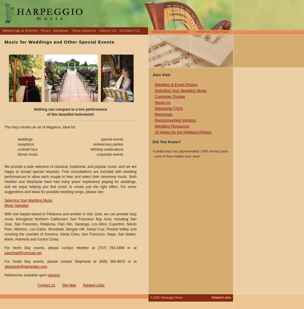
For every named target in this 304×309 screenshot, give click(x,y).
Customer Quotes (170, 96)
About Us (107, 30)
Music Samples (54, 30)
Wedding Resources (172, 126)
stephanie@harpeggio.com (25, 267)
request (53, 275)
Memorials (163, 114)
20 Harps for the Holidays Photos (183, 132)
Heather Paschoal (212, 32)
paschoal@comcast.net (23, 253)
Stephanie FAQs (169, 108)
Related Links (94, 285)
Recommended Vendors (175, 120)
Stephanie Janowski (170, 32)
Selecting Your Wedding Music (28, 200)
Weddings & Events (20, 30)
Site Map (69, 285)
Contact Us (130, 30)
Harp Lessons (84, 30)
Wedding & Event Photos (176, 84)
